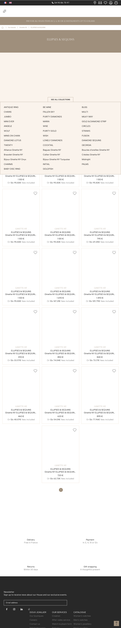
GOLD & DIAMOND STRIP (94, 121)
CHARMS (8, 164)
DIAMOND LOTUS (12, 140)
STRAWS (86, 131)
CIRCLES (86, 126)
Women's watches (82, 616)
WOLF (7, 131)
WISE (45, 126)
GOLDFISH (48, 169)
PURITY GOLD (49, 131)
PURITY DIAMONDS (52, 116)
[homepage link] (60, 11)
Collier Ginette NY (51, 155)
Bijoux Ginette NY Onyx (15, 159)
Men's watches (81, 620)
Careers (33, 620)
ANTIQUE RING (11, 107)
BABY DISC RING (12, 169)
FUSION (85, 135)
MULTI (85, 112)
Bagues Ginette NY (52, 150)
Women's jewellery (82, 624)
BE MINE (47, 107)
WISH (45, 135)
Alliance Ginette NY (13, 150)
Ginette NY (23, 27)
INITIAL (46, 164)
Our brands (12, 27)
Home (3, 27)
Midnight (86, 159)
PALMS (85, 164)
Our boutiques (36, 616)
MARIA (46, 121)
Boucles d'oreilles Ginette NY (96, 150)
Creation (56, 616)
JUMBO (7, 116)
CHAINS (7, 112)
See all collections (60, 100)
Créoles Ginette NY (91, 155)
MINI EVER (9, 121)
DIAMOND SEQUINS (91, 140)
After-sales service (61, 620)
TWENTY (8, 145)
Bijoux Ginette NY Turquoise (56, 159)
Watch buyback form (62, 624)
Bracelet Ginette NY (13, 155)
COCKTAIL (48, 145)
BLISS (84, 107)
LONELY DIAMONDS (52, 140)
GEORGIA (86, 145)
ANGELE (8, 126)
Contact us (35, 624)
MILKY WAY (87, 116)
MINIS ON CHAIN (12, 135)
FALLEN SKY (49, 112)
